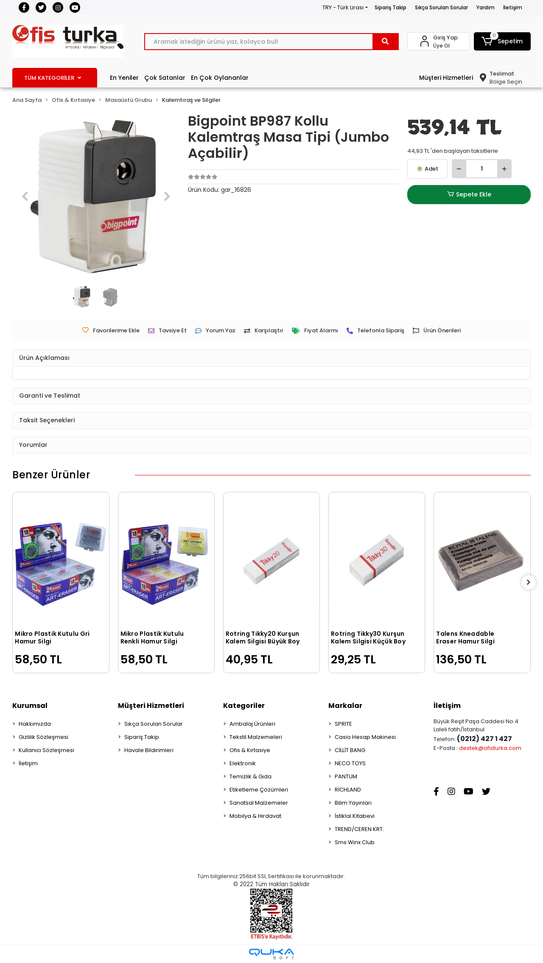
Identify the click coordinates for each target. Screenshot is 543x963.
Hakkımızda (35, 724)
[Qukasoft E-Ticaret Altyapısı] (271, 954)
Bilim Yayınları (353, 803)
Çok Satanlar (164, 77)
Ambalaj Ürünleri (252, 724)
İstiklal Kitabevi (355, 816)
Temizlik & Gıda (251, 776)
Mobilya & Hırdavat (255, 816)
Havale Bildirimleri (149, 750)
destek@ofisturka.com (490, 748)
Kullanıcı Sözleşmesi (46, 750)
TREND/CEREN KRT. (359, 829)
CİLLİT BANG (350, 750)
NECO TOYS (350, 763)
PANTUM (346, 776)
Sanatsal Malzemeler (259, 803)
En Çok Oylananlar (220, 77)
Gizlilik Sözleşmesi (43, 737)
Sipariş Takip (390, 7)
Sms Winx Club (355, 842)
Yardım (485, 7)
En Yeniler (124, 77)
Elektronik (243, 763)
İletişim (512, 7)
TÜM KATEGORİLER (52, 78)
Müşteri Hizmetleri (446, 77)
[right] (530, 582)
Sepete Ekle (469, 194)
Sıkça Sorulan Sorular (441, 7)
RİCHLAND (348, 790)
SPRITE (343, 724)
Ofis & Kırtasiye (250, 750)
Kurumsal (30, 705)
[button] (502, 41)
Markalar (345, 705)
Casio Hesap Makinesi (365, 737)
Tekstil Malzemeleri (256, 737)
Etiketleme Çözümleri (259, 790)
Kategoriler (244, 705)
